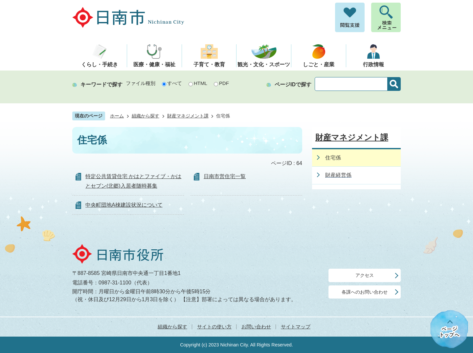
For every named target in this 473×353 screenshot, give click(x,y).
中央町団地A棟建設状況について (124, 205)
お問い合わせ (256, 326)
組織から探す (145, 116)
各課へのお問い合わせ (365, 292)
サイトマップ (295, 326)
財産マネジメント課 (188, 116)
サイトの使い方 (214, 326)
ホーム (117, 116)
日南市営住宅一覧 (225, 176)
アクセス (364, 275)
